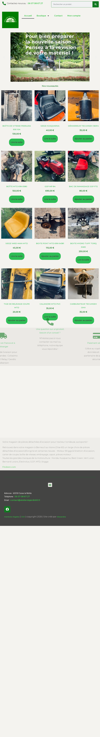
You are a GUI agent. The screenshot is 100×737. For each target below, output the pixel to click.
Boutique (43, 16)
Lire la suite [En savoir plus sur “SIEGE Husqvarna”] (50, 139)
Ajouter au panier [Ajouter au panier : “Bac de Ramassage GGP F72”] (83, 199)
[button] (4, 57)
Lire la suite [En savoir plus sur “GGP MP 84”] (50, 199)
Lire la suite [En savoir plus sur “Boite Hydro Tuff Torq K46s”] (83, 260)
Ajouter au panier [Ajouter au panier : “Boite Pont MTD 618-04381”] (50, 256)
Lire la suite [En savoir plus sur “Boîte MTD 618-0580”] (17, 199)
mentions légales (12, 517)
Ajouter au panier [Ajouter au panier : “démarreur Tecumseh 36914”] (83, 139)
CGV (23, 517)
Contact (58, 16)
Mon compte (73, 16)
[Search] (95, 4)
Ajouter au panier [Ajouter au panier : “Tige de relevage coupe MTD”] (17, 320)
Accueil (28, 16)
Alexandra (61, 517)
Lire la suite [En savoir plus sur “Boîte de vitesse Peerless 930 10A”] (17, 142)
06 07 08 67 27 (35, 3)
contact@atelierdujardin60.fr (25, 500)
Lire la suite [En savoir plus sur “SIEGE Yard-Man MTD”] (17, 256)
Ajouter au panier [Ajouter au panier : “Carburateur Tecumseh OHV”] (83, 320)
